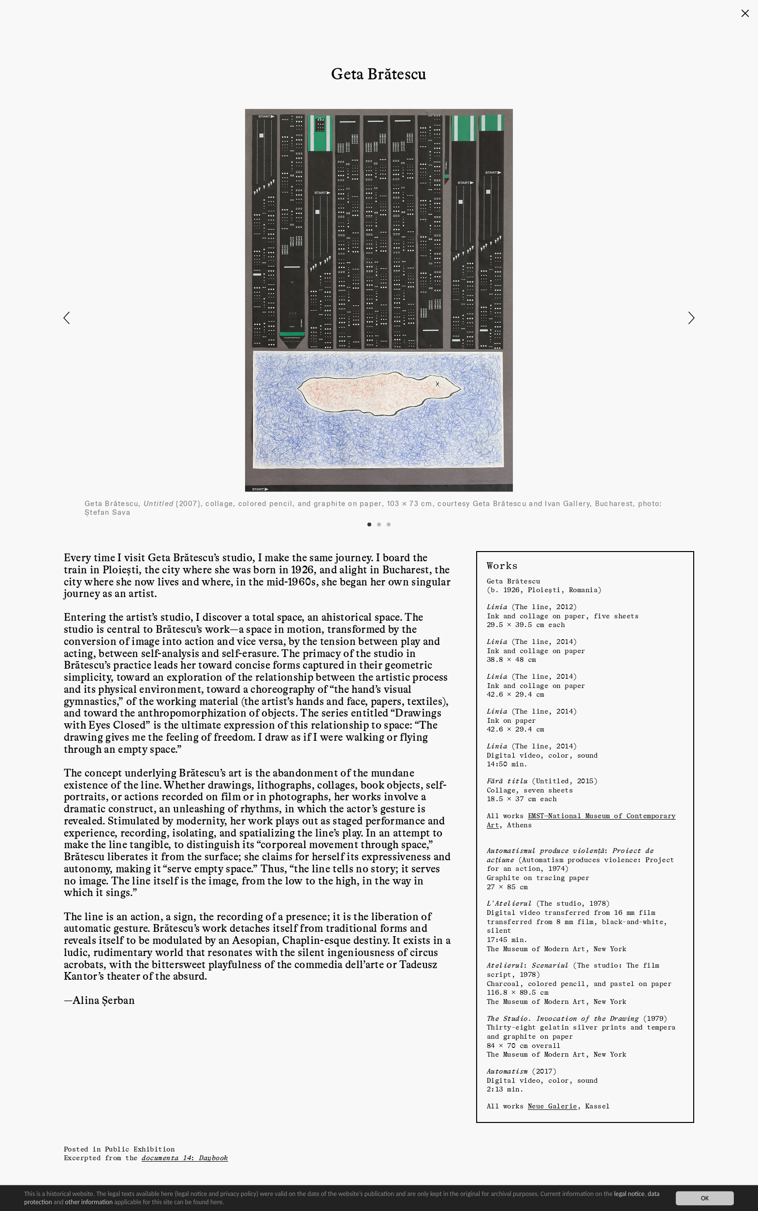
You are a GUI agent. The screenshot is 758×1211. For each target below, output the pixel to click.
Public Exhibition (140, 1149)
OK (705, 1198)
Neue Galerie (552, 1106)
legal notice (629, 1194)
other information (89, 1202)
